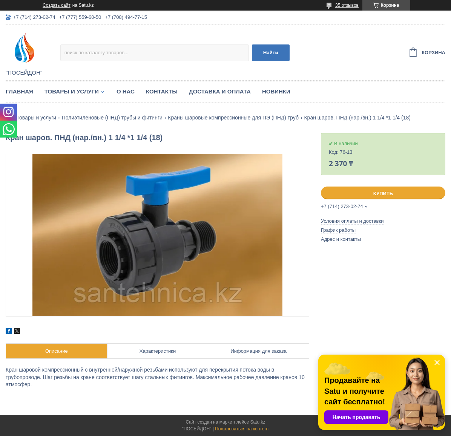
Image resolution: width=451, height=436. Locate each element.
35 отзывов (347, 5)
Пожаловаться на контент (242, 428)
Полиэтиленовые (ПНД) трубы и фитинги (112, 118)
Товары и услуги (71, 91)
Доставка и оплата (220, 91)
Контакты (162, 91)
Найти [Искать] (270, 52)
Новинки (276, 91)
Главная (19, 91)
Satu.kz (257, 422)
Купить (383, 193)
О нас (126, 91)
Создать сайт (57, 5)
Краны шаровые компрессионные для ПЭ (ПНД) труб (233, 118)
